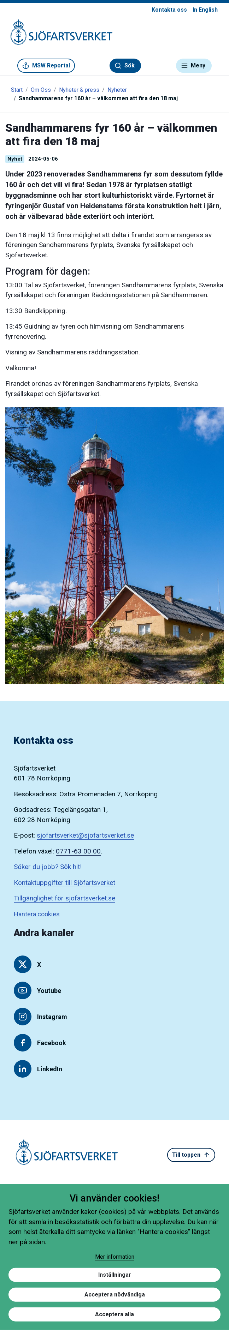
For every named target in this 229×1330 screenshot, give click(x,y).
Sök (124, 65)
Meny (193, 65)
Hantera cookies (37, 914)
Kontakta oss (169, 9)
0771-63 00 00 (78, 851)
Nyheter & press (79, 89)
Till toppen (191, 1154)
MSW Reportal (46, 65)
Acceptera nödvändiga (114, 1294)
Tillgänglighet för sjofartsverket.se (64, 898)
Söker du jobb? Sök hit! (48, 867)
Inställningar (114, 1274)
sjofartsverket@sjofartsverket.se (85, 835)
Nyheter (117, 89)
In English (205, 9)
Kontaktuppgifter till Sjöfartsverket (64, 883)
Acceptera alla (114, 1314)
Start (17, 89)
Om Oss (41, 89)
